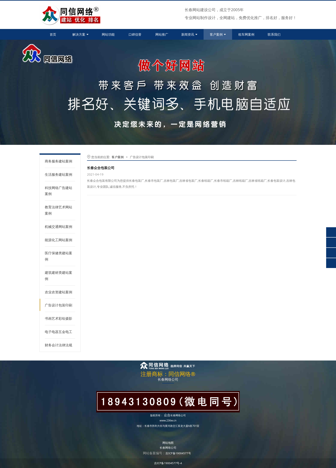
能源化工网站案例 (58, 240)
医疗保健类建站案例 (58, 256)
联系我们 (274, 34)
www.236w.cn (168, 420)
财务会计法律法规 (58, 345)
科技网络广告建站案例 (58, 190)
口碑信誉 (135, 34)
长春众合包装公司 (100, 167)
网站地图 (168, 443)
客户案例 (218, 34)
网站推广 (161, 34)
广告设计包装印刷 (58, 305)
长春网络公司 (178, 415)
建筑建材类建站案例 (58, 275)
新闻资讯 (189, 34)
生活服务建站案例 (58, 174)
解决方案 (80, 34)
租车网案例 (246, 34)
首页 (53, 34)
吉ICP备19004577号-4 (168, 463)
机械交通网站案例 (58, 226)
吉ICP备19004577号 (178, 453)
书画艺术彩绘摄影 (58, 318)
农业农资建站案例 (58, 292)
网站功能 (108, 34)
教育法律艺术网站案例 (58, 210)
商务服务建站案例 (58, 161)
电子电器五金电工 (58, 331)
